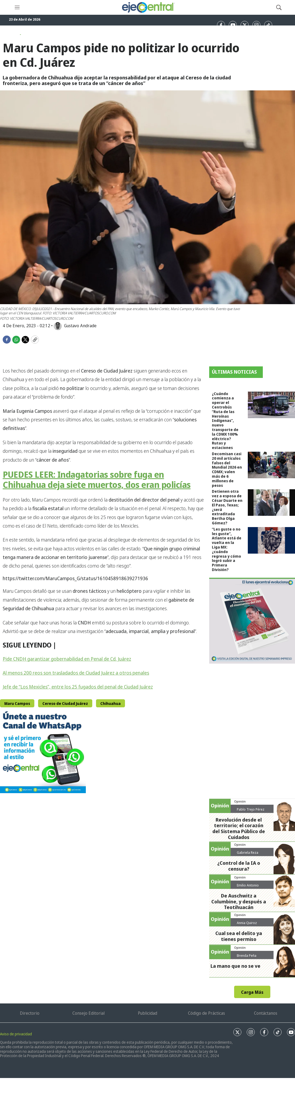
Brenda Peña (246, 955)
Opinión (240, 801)
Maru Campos (17, 703)
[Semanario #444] (252, 621)
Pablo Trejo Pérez (250, 809)
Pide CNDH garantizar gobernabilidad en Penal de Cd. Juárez (67, 659)
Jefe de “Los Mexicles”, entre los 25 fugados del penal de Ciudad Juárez (78, 686)
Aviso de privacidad (16, 1033)
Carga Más (252, 992)
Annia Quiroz (247, 922)
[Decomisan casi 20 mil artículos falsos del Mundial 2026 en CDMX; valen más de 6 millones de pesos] (271, 465)
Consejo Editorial (88, 1013)
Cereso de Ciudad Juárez (65, 703)
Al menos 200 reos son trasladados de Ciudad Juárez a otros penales (76, 672)
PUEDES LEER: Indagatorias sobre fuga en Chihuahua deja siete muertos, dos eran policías (97, 479)
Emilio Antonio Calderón (248, 887)
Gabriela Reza (247, 852)
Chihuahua (110, 703)
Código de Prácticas (206, 1013)
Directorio (29, 1013)
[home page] (148, 7)
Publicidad (147, 1013)
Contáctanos (265, 1013)
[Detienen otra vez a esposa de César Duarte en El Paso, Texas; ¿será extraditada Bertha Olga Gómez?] (271, 502)
